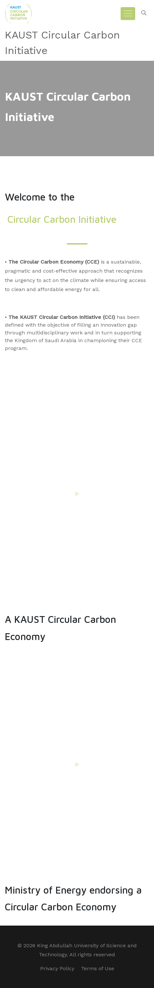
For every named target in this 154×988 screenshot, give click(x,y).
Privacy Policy (57, 968)
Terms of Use (97, 968)
